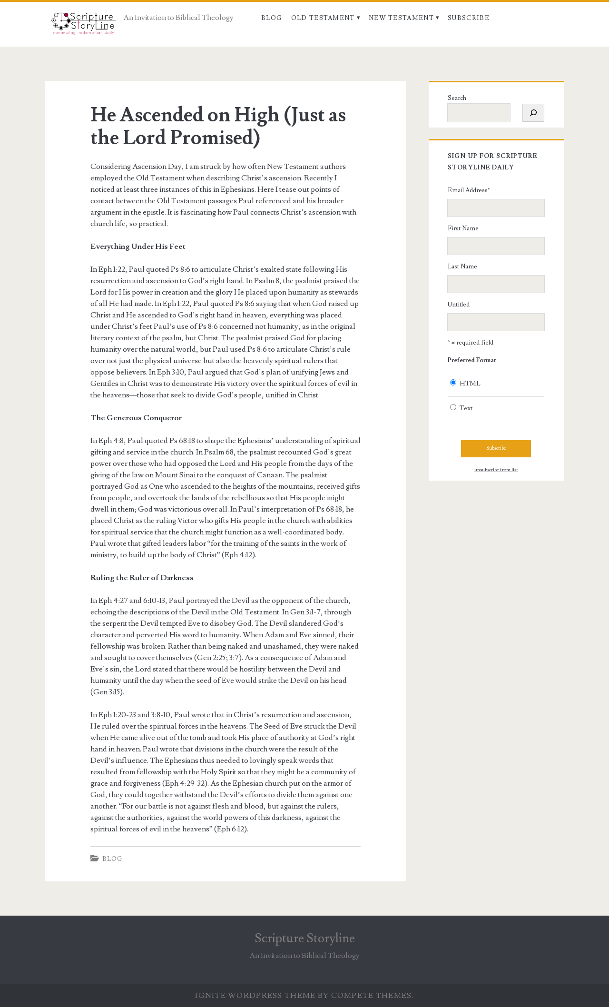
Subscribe (469, 18)
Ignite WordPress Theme (255, 995)
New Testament (401, 18)
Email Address (469, 190)
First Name (463, 228)
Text (466, 408)
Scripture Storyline (305, 938)
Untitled (459, 304)
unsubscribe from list (496, 470)
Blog (271, 18)
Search (457, 98)
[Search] (533, 113)
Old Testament (323, 18)
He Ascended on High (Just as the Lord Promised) (218, 126)
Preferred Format (472, 360)
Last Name (462, 266)
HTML (470, 383)
